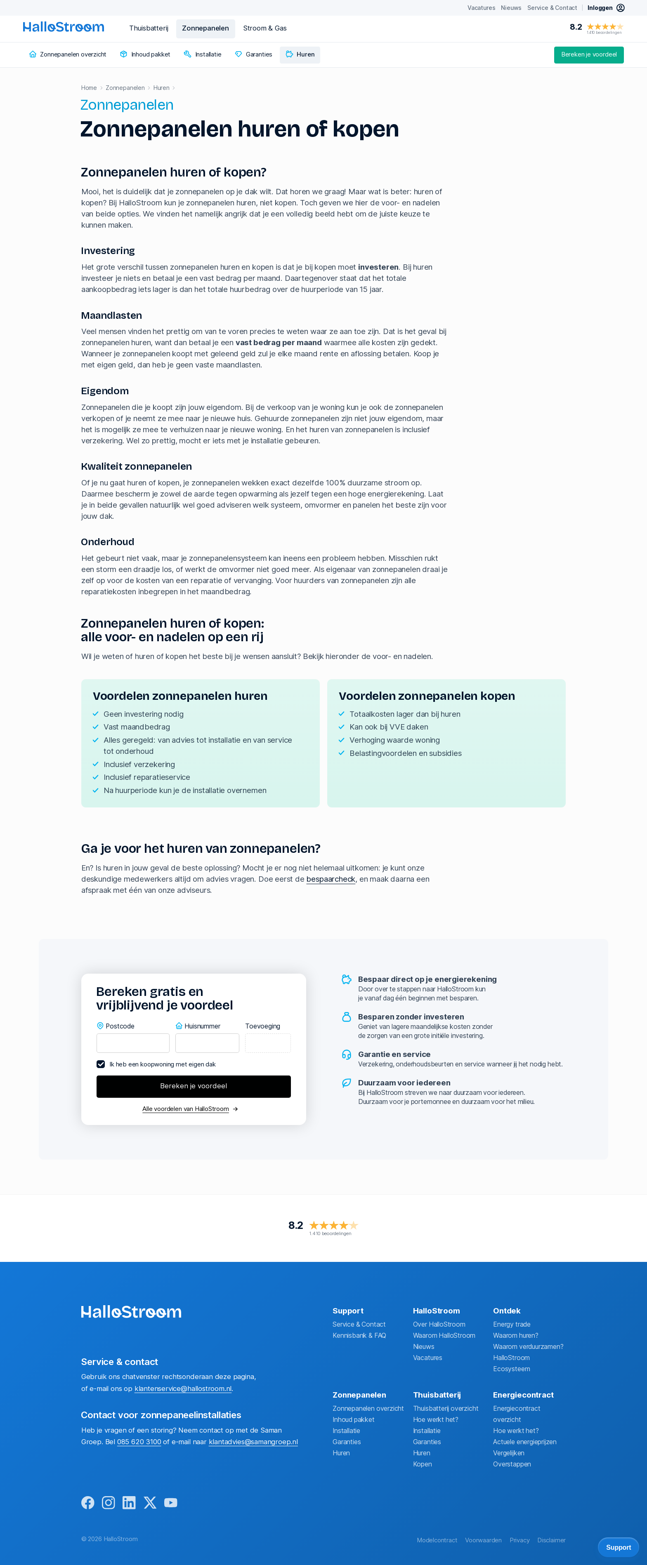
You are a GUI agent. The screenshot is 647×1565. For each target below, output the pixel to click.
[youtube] (170, 1503)
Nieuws (423, 1347)
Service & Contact (359, 1324)
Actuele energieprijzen (525, 1442)
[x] (150, 1503)
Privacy (520, 1540)
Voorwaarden (483, 1540)
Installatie (346, 1431)
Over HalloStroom (439, 1324)
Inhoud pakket (354, 1420)
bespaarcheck (330, 879)
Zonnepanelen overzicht (368, 1408)
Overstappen (512, 1464)
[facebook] (87, 1503)
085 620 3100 (139, 1442)
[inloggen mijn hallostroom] (606, 8)
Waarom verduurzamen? (528, 1347)
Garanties (347, 1442)
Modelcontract (437, 1540)
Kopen (422, 1464)
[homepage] (63, 27)
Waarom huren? (515, 1335)
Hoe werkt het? (435, 1420)
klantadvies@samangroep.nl (253, 1442)
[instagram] (108, 1503)
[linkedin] (129, 1503)
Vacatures (427, 1358)
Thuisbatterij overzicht (446, 1408)
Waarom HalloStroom (444, 1335)
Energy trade (512, 1324)
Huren (341, 1453)
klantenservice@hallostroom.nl (183, 1388)
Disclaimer (551, 1540)
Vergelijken (508, 1453)
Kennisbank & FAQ (359, 1335)
